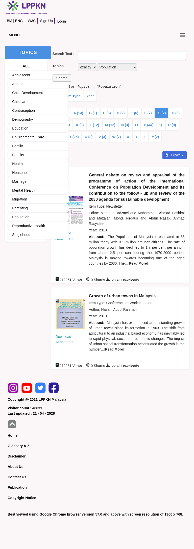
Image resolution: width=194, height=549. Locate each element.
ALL (26, 66)
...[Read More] (136, 263)
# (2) (155, 137)
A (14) (78, 113)
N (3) (125, 125)
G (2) (162, 113)
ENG (19, 21)
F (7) (148, 113)
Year (90, 96)
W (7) (116, 137)
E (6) (134, 113)
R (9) (172, 125)
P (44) (148, 125)
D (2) (121, 113)
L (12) (94, 125)
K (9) (80, 125)
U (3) (88, 137)
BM (9, 21)
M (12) (110, 125)
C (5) (107, 113)
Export (173, 155)
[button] (62, 78)
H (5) (176, 113)
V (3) (102, 137)
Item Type (72, 96)
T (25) (74, 137)
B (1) (93, 113)
